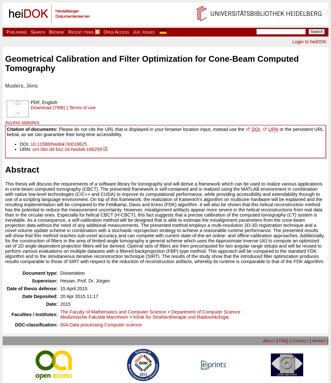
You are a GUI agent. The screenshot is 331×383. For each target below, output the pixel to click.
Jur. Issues (144, 32)
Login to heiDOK (309, 41)
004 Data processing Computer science (101, 324)
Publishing (16, 32)
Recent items (81, 32)
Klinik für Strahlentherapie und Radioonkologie (181, 317)
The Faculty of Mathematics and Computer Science (113, 311)
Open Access (116, 32)
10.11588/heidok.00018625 (59, 144)
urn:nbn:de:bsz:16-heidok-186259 (67, 149)
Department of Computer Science (205, 311)
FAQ (283, 340)
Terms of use (82, 107)
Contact (300, 340)
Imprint (319, 340)
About (269, 340)
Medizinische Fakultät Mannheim (94, 317)
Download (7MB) (48, 107)
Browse (56, 32)
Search (38, 32)
